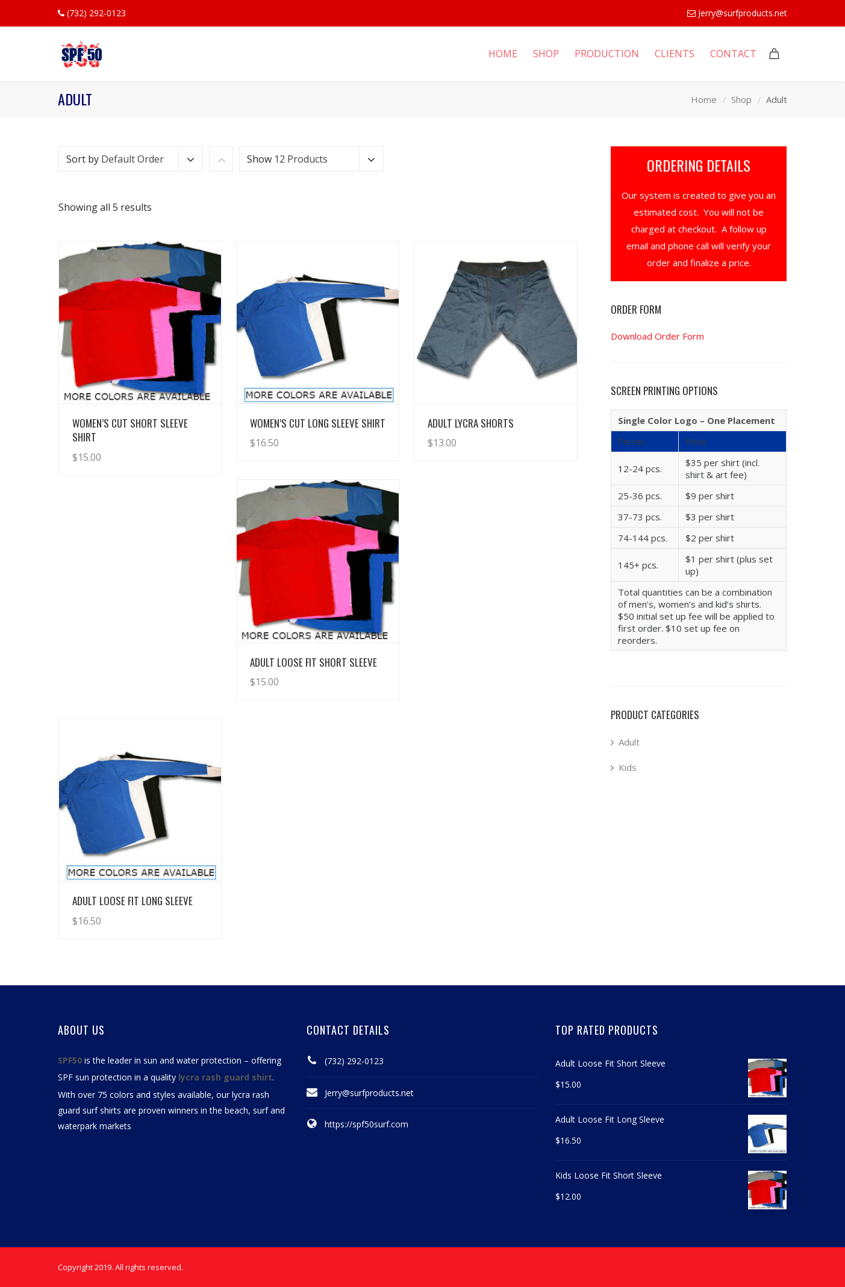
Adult (629, 742)
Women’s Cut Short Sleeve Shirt (130, 430)
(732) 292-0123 (354, 1061)
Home (704, 99)
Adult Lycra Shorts (471, 423)
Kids (628, 767)
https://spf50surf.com (366, 1124)
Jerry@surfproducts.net (742, 13)
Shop (741, 99)
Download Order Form (657, 336)
